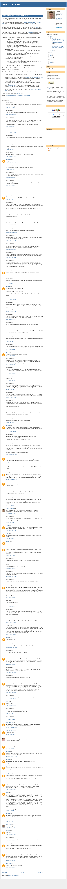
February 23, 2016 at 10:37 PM (11, 756)
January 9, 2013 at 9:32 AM (10, 555)
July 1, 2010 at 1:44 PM (10, 422)
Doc (6, 472)
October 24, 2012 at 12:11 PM (11, 538)
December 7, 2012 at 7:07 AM (11, 544)
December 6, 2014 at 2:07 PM (11, 734)
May (52, 50)
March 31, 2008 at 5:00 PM (10, 169)
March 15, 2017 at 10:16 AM (11, 834)
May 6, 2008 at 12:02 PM (10, 177)
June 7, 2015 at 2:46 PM (10, 748)
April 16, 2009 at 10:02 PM (10, 364)
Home (22, 872)
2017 (51, 36)
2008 (51, 61)
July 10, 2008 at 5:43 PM (10, 199)
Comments (51, 150)
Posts (49, 148)
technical (20, 95)
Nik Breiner (8, 824)
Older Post (40, 872)
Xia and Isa (8, 737)
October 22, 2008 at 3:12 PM (11, 249)
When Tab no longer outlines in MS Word (15, 15)
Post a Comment (6, 870)
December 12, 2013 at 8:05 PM (11, 679)
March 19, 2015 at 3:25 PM (10, 742)
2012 (51, 54)
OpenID (48, 88)
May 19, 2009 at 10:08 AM (10, 380)
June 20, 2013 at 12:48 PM (10, 606)
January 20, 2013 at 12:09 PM (11, 562)
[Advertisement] (20, 9)
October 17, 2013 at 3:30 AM (11, 664)
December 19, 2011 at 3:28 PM (11, 479)
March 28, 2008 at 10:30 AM (11, 162)
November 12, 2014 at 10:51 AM (11, 727)
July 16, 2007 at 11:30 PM (10, 107)
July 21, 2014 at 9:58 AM (10, 713)
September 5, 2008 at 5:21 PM (11, 225)
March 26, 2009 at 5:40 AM (10, 341)
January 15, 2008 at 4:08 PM (11, 114)
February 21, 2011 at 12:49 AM (11, 454)
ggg (6, 765)
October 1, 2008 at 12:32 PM (11, 240)
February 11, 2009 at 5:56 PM (11, 299)
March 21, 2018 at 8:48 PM (10, 860)
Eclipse (36, 27)
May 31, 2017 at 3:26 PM (10, 840)
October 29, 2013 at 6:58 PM (11, 672)
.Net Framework (21, 88)
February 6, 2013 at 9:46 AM (11, 576)
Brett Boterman (9, 722)
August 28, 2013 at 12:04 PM (11, 641)
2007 (51, 62)
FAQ (34, 22)
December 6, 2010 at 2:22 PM (11, 431)
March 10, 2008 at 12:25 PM (11, 156)
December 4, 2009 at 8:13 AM (11, 389)
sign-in (51, 87)
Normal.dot (30, 32)
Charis (7, 637)
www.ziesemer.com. (59, 13)
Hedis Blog (8, 863)
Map (61, 14)
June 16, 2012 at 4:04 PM (10, 513)
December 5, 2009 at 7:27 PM (11, 397)
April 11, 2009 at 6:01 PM (10, 349)
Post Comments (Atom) (13, 875)
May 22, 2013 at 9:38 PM (10, 597)
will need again (26, 95)
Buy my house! (58, 22)
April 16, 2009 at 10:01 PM (10, 355)
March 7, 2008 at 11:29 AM (10, 149)
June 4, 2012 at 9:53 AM (10, 505)
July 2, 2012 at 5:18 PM (10, 522)
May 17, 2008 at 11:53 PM (10, 185)
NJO (7, 792)
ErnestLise (8, 773)
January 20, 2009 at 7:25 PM (11, 257)
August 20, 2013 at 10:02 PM (11, 634)
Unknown (8, 159)
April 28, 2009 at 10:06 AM (10, 373)
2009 (51, 59)
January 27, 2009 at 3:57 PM (11, 275)
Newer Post (4, 872)
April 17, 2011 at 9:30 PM (10, 462)
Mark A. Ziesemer (11, 4)
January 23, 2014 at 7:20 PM (11, 692)
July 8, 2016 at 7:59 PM (10, 810)
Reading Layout (11, 85)
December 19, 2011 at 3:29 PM (11, 487)
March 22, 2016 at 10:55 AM (11, 789)
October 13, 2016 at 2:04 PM (11, 827)
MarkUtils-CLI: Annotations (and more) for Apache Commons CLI (58, 46)
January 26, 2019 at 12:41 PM (11, 867)
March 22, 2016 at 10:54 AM (11, 780)
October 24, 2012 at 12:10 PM (11, 530)
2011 (51, 55)
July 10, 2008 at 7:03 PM (10, 210)
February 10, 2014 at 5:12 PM (11, 698)
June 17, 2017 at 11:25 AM (10, 850)
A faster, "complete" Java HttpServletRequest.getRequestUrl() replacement (59, 41)
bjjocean (7, 195)
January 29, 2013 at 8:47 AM (11, 568)
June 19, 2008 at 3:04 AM (10, 193)
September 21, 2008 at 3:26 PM (11, 232)
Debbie (7, 541)
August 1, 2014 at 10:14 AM (11, 719)
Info (56, 15)
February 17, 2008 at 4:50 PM (11, 132)
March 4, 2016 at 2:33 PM (10, 770)
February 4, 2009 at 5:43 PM (11, 283)
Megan (7, 547)
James (7, 682)
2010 (51, 57)
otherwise (33, 23)
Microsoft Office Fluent (37, 77)
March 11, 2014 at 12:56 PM (11, 705)
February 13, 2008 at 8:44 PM (11, 126)
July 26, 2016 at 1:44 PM (10, 821)
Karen (7, 701)
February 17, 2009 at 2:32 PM (11, 311)
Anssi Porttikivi (9, 657)
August (52, 37)
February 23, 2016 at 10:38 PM (11, 763)
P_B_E (7, 525)
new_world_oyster (10, 457)
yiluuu (7, 352)
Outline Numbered (28, 22)
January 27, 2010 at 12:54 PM (11, 408)
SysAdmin (15, 95)
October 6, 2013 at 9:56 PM (10, 654)
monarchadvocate (10, 730)
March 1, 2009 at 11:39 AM (10, 319)
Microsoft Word (9, 95)
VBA (42, 88)
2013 (51, 52)
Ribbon (27, 77)
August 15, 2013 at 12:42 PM (11, 622)
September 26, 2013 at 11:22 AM (11, 647)
